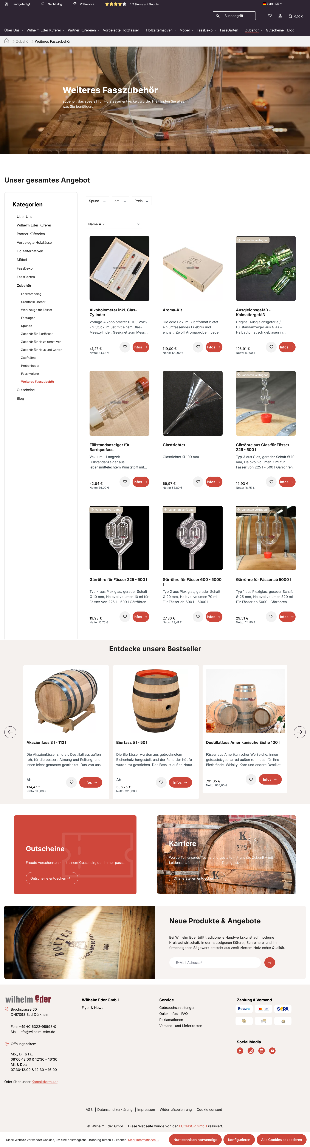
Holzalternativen (30, 252)
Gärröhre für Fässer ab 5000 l (263, 581)
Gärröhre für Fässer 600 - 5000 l (192, 583)
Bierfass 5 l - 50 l (131, 743)
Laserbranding (31, 295)
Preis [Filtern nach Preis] (142, 202)
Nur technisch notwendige (195, 1140)
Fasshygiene (30, 375)
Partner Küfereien (31, 235)
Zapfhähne (28, 359)
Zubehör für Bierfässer (37, 335)
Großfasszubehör (33, 303)
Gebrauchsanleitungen (177, 1007)
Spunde (26, 327)
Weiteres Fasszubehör (37, 383)
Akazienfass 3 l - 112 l (46, 743)
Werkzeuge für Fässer (36, 311)
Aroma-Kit (172, 311)
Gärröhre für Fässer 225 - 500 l (118, 581)
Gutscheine (26, 391)
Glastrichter (174, 446)
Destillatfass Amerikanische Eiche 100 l (243, 743)
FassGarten (26, 278)
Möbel (22, 261)
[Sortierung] (114, 225)
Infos (138, 348)
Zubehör (24, 287)
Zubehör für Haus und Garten (41, 351)
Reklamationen (171, 1019)
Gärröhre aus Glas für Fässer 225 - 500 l (262, 448)
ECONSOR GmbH (193, 1126)
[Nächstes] (300, 734)
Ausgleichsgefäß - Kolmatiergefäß (253, 313)
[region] (155, 733)
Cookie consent (209, 1109)
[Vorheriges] (10, 734)
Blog (20, 400)
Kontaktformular (44, 1082)
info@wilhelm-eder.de (37, 1032)
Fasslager (28, 319)
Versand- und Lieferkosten (180, 1026)
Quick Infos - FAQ (173, 1013)
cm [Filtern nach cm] (121, 202)
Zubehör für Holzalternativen (41, 343)
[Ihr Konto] (280, 16)
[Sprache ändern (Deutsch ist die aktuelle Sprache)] (272, 3)
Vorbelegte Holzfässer (35, 244)
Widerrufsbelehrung (176, 1109)
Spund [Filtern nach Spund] (97, 202)
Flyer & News (92, 1007)
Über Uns (24, 218)
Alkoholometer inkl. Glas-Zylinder (113, 313)
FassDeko (25, 269)
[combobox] (239, 16)
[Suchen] (218, 16)
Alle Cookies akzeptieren (281, 1140)
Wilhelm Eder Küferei (34, 226)
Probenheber (30, 367)
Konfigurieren (239, 1140)
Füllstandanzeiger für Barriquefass (109, 448)
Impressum (146, 1109)
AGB (89, 1109)
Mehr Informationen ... (143, 1140)
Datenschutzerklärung (115, 1109)
